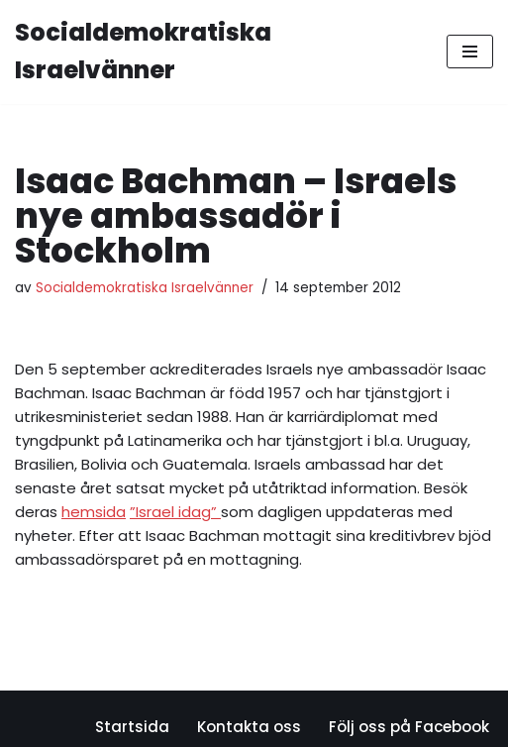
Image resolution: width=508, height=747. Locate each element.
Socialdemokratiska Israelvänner (145, 287)
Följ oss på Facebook (409, 726)
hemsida (93, 511)
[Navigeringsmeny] (470, 51)
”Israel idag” (175, 511)
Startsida (132, 726)
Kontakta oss (249, 726)
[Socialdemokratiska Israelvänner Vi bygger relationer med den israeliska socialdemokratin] (216, 52)
